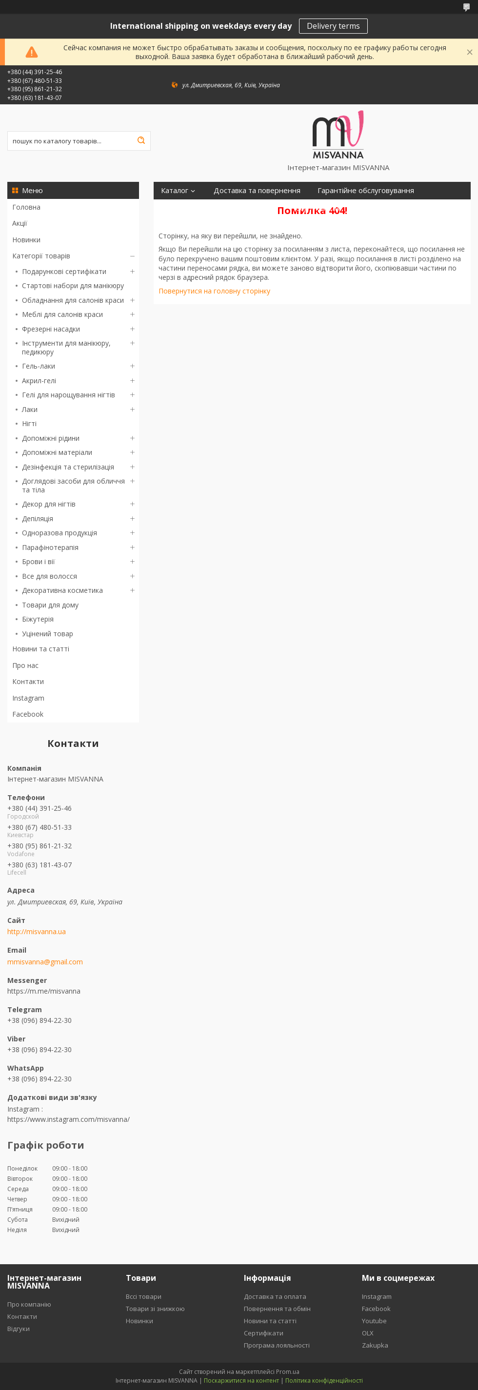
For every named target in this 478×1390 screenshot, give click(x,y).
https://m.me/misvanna (43, 991)
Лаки (30, 409)
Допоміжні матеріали (57, 452)
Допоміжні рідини (51, 438)
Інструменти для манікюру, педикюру (66, 347)
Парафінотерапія (50, 547)
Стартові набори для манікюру (73, 285)
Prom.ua (287, 1372)
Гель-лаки (38, 366)
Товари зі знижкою (155, 1308)
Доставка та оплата (275, 1296)
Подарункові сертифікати (64, 271)
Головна (26, 207)
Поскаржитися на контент (241, 1380)
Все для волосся (49, 576)
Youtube (374, 1320)
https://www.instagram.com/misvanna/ (68, 1119)
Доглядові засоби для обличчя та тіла (73, 485)
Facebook (27, 714)
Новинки (26, 239)
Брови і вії (38, 561)
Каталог (174, 190)
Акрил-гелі (39, 380)
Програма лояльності (198, 208)
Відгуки (266, 208)
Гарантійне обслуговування (366, 190)
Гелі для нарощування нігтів (68, 394)
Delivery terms (333, 25)
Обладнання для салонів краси (73, 300)
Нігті (29, 423)
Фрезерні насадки (51, 328)
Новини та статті (40, 648)
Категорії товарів (41, 255)
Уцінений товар (47, 633)
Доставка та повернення (257, 190)
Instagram (28, 698)
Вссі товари (143, 1296)
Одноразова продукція (59, 532)
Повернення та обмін (277, 1308)
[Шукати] (141, 141)
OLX (368, 1333)
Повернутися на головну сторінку (214, 290)
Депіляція (37, 518)
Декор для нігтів (49, 504)
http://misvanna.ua (36, 931)
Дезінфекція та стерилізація (68, 466)
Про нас (25, 665)
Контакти (28, 681)
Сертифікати (317, 208)
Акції (19, 223)
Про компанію (29, 1304)
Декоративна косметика (62, 590)
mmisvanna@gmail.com (45, 962)
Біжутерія (38, 619)
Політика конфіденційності (324, 1380)
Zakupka (375, 1345)
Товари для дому (50, 604)
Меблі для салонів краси (62, 314)
